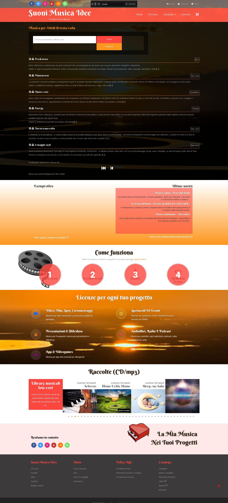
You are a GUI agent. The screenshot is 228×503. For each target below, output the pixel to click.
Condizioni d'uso (123, 463)
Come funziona (80, 463)
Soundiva (194, 85)
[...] (158, 62)
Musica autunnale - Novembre (172, 207)
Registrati (183, 4)
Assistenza (78, 475)
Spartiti (163, 479)
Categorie (163, 463)
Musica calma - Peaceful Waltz (172, 186)
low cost (195, 69)
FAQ (75, 467)
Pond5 (196, 102)
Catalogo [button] (170, 14)
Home (139, 14)
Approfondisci (140, 252)
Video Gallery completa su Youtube (51, 231)
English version (37, 479)
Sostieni (34, 475)
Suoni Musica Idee (61, 14)
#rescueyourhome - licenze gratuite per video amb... (160, 196)
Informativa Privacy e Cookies (128, 467)
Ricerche (162, 483)
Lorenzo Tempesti (111, 497)
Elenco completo (166, 467)
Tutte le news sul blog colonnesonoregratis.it (171, 230)
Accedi (170, 4)
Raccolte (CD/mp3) (167, 471)
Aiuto (194, 4)
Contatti (186, 14)
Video (162, 475)
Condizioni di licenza (125, 471)
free (197, 52)
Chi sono (153, 14)
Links (33, 471)
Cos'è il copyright (80, 471)
